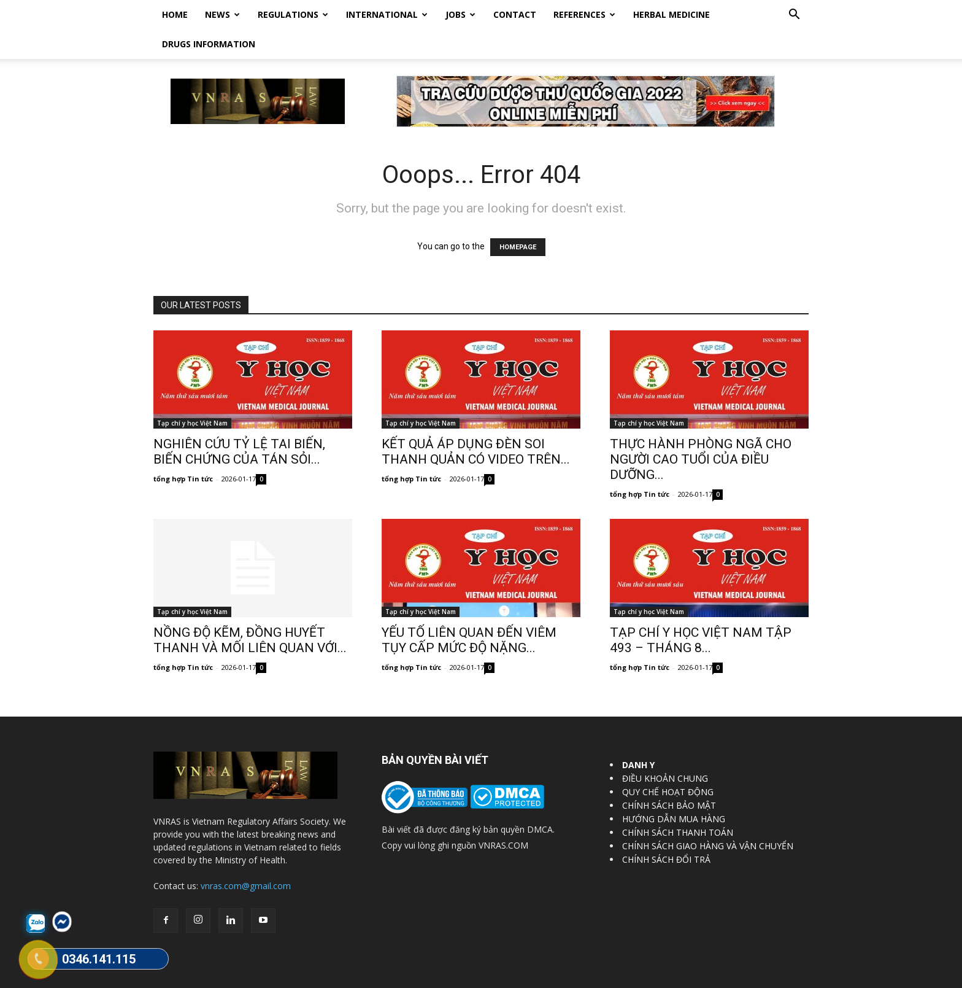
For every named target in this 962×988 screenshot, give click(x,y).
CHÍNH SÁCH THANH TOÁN (677, 803)
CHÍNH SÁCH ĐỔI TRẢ (666, 830)
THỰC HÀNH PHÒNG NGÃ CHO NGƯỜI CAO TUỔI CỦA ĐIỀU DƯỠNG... (700, 430)
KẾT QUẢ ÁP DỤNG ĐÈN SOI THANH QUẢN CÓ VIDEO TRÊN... (476, 422)
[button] (794, 15)
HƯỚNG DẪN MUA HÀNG (673, 789)
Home (175, 14)
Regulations (293, 14)
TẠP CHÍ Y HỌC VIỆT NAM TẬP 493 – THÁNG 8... (700, 611)
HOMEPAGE (517, 218)
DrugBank (791, 976)
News (222, 14)
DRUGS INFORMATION (208, 44)
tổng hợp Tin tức (183, 449)
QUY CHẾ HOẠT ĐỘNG (668, 762)
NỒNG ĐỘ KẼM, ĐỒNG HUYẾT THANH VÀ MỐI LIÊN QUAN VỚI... (250, 611)
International (387, 14)
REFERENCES (584, 14)
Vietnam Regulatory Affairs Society (299, 976)
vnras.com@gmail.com (246, 856)
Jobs (460, 14)
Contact (514, 14)
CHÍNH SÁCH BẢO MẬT (669, 776)
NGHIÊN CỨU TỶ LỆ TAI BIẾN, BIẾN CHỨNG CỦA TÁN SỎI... (239, 422)
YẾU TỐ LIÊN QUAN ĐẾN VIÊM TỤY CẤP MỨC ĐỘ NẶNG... (469, 611)
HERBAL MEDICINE (671, 14)
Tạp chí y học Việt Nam (192, 393)
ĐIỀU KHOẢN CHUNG (665, 749)
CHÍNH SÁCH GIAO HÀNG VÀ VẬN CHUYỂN (707, 816)
